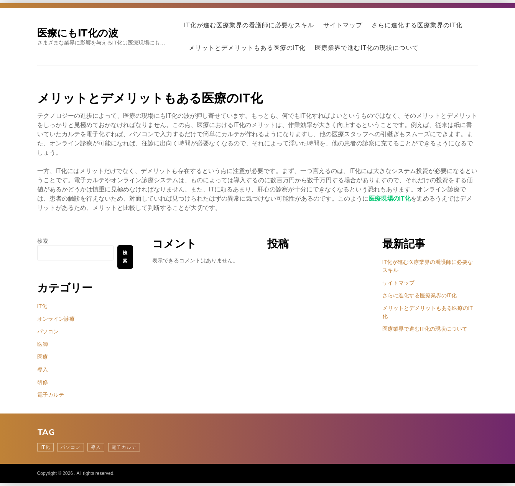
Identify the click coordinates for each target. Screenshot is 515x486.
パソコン (48, 331)
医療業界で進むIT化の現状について (367, 47)
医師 (42, 344)
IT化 (42, 306)
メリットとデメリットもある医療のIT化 (247, 47)
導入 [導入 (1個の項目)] (96, 447)
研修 (42, 382)
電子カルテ (50, 395)
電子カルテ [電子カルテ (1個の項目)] (124, 447)
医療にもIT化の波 (77, 32)
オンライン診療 (56, 319)
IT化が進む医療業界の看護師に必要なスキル (249, 25)
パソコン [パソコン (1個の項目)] (71, 447)
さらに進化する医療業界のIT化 (417, 25)
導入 (42, 369)
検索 (42, 241)
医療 (42, 357)
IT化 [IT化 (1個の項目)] (46, 447)
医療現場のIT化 (390, 198)
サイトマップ (342, 25)
